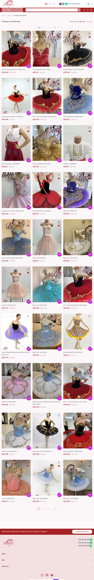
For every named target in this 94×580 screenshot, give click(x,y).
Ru (91, 4)
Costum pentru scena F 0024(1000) (12, 258)
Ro (88, 4)
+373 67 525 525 (74, 4)
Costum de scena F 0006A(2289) (73, 116)
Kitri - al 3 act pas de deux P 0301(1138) (13, 69)
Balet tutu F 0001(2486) (9, 402)
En (85, 4)
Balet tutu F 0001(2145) (70, 258)
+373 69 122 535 (83, 543)
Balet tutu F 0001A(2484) (70, 498)
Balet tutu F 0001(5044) (40, 352)
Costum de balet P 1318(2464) (42, 211)
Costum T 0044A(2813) (9, 305)
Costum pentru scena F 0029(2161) (73, 69)
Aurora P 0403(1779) (8, 498)
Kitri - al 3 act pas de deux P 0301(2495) (44, 116)
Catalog (9, 15)
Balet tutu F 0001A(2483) (40, 498)
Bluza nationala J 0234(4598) (10, 164)
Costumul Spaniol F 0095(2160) (72, 451)
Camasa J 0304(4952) (70, 164)
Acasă (3, 15)
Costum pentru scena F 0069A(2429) (13, 211)
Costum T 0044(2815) (39, 258)
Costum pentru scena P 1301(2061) (12, 116)
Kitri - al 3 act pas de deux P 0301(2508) (75, 402)
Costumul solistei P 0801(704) (41, 164)
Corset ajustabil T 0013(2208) (41, 69)
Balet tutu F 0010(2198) (40, 305)
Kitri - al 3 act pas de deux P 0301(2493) (75, 305)
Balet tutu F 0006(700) (70, 211)
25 (55, 27)
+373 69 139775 (83, 546)
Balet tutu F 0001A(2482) (9, 451)
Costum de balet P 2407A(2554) (72, 352)
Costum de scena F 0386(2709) (42, 451)
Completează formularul (82, 531)
